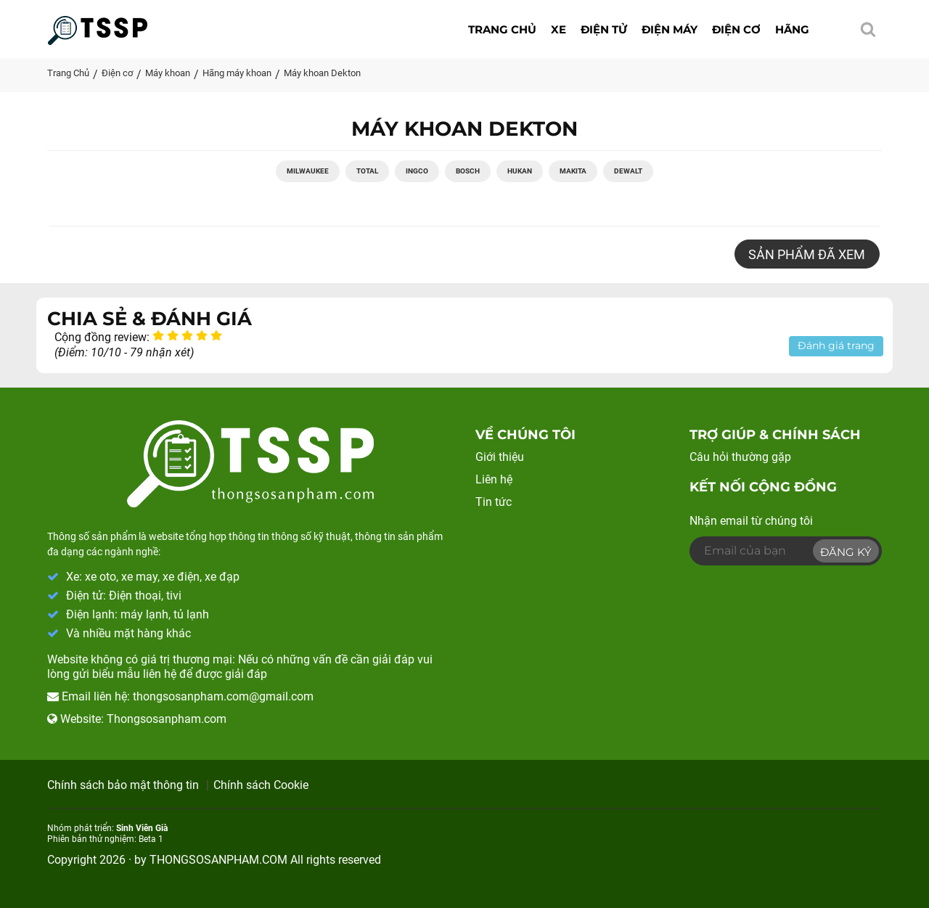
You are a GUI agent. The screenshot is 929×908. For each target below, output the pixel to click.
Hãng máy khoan (236, 73)
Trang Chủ (68, 73)
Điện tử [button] (604, 29)
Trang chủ (502, 29)
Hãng (792, 29)
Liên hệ (493, 480)
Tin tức (493, 502)
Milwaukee (308, 172)
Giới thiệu (499, 458)
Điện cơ (117, 73)
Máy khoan (167, 73)
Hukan (519, 172)
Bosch (468, 172)
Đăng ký (846, 552)
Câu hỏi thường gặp (740, 458)
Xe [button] (558, 29)
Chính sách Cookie (260, 785)
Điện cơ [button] (736, 29)
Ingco (417, 172)
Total (367, 172)
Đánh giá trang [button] (836, 346)
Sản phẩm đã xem (806, 255)
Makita (573, 172)
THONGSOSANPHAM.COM (218, 860)
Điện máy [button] (669, 29)
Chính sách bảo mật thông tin (123, 785)
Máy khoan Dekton (322, 73)
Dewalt (628, 172)
